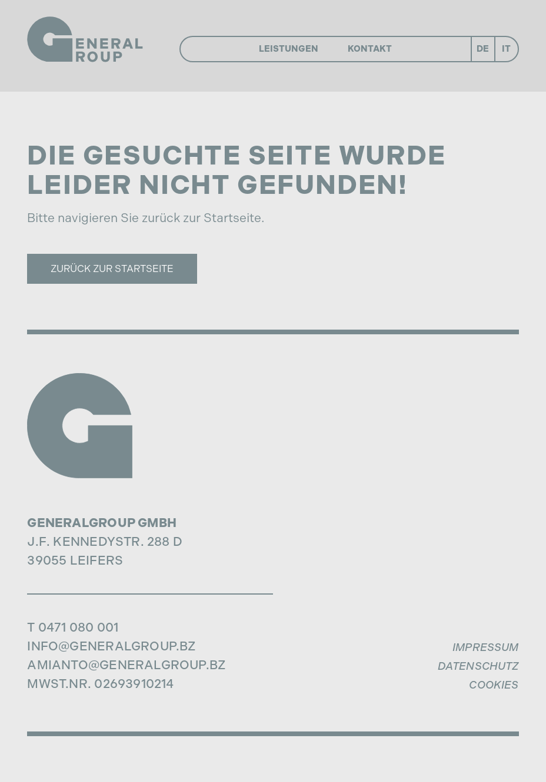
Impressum (485, 647)
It (506, 48)
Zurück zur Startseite (112, 268)
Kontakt (370, 48)
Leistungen (288, 48)
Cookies (493, 685)
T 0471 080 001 (72, 627)
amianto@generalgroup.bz (126, 664)
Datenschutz (478, 666)
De (483, 48)
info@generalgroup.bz (111, 646)
